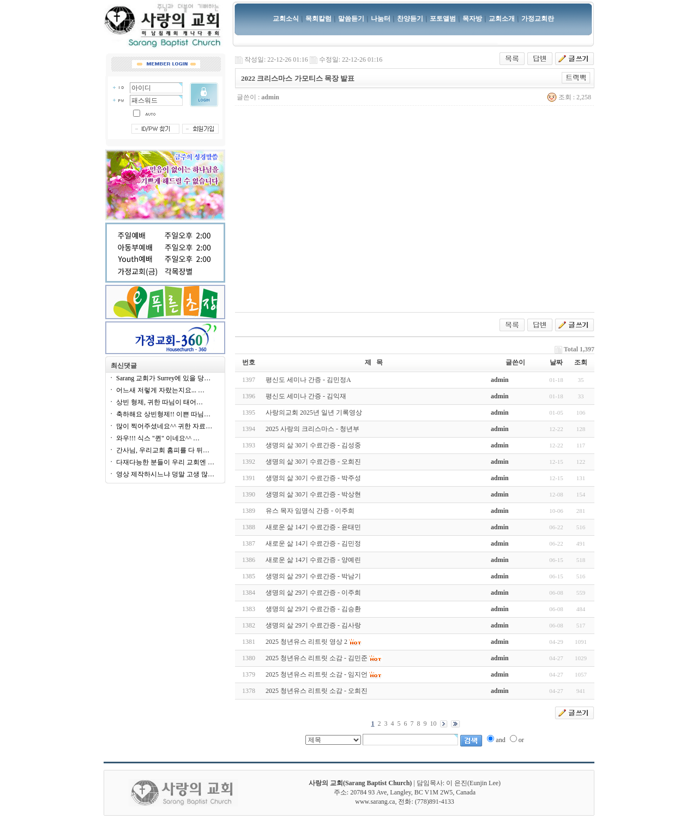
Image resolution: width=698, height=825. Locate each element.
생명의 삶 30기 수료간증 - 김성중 (313, 445)
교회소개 (502, 18)
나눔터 (380, 18)
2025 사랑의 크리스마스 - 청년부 (312, 429)
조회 (580, 362)
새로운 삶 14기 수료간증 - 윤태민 (313, 527)
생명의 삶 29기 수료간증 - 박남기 (313, 576)
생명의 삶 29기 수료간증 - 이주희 (313, 592)
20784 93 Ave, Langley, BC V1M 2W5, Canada (413, 792)
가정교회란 (537, 18)
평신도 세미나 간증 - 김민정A (308, 380)
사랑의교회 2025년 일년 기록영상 (314, 412)
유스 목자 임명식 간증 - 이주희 (310, 511)
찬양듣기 (410, 18)
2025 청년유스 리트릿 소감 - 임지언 (317, 674)
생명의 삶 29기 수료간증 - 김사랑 (313, 625)
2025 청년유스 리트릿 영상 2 (306, 641)
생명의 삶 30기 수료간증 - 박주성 (313, 478)
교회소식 (286, 18)
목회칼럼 (318, 18)
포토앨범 (443, 18)
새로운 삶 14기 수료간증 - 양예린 (313, 560)
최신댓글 (124, 365)
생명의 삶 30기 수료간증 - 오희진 (313, 461)
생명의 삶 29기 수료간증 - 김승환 (313, 609)
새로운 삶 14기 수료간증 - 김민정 (313, 543)
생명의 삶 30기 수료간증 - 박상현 (313, 494)
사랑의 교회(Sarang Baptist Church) (360, 783)
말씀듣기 (351, 18)
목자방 (472, 18)
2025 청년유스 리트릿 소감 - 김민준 (317, 658)
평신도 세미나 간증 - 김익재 (306, 396)
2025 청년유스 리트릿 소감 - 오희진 (317, 691)
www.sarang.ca (375, 801)
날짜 (556, 362)
